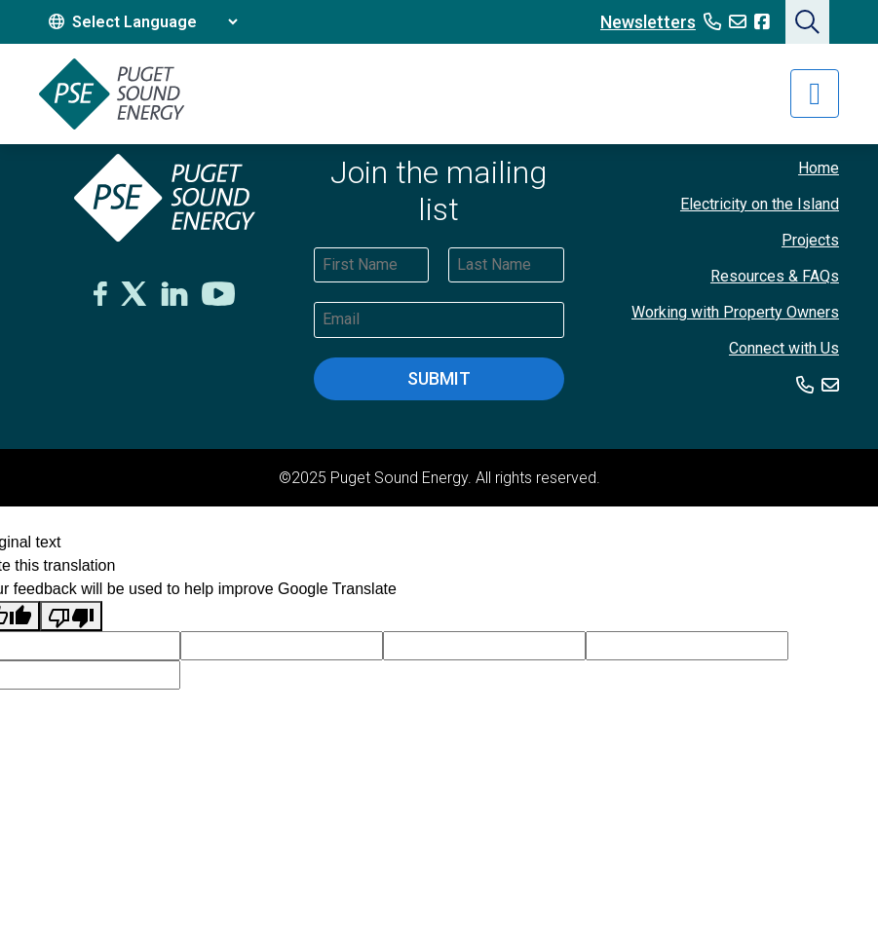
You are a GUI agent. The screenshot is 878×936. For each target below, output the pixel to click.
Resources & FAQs (774, 276)
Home (818, 168)
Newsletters (648, 22)
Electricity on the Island (759, 204)
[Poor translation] (71, 616)
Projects (810, 240)
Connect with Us (784, 348)
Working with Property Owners (735, 312)
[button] (807, 22)
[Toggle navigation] (814, 93)
